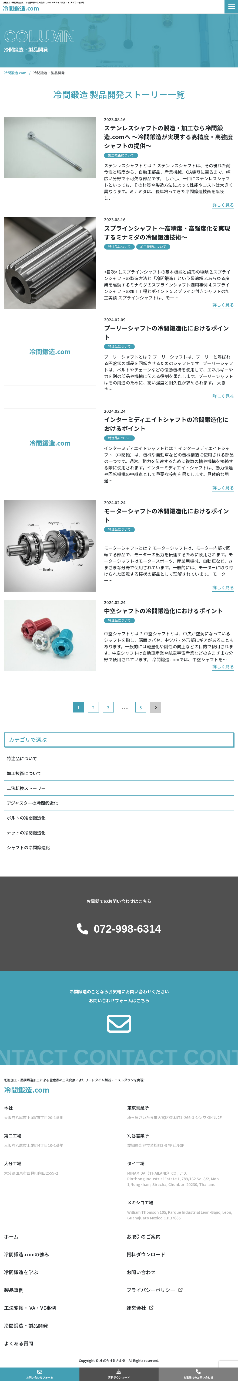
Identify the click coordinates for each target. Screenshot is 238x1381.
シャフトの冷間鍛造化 (28, 847)
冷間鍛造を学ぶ (21, 1272)
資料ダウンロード (119, 1377)
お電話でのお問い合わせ (198, 1377)
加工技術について (24, 773)
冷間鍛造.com (21, 8)
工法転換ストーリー (26, 788)
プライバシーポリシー (150, 1289)
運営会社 (136, 1307)
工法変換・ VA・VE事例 (30, 1307)
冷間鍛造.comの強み (26, 1254)
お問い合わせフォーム (39, 1377)
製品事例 (14, 1289)
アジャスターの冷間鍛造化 (32, 803)
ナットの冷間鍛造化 (26, 832)
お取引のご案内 (143, 1236)
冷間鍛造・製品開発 (26, 1325)
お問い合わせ (141, 1272)
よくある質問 (18, 1343)
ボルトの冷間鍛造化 (26, 817)
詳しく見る (223, 205)
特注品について (22, 758)
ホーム (11, 1236)
